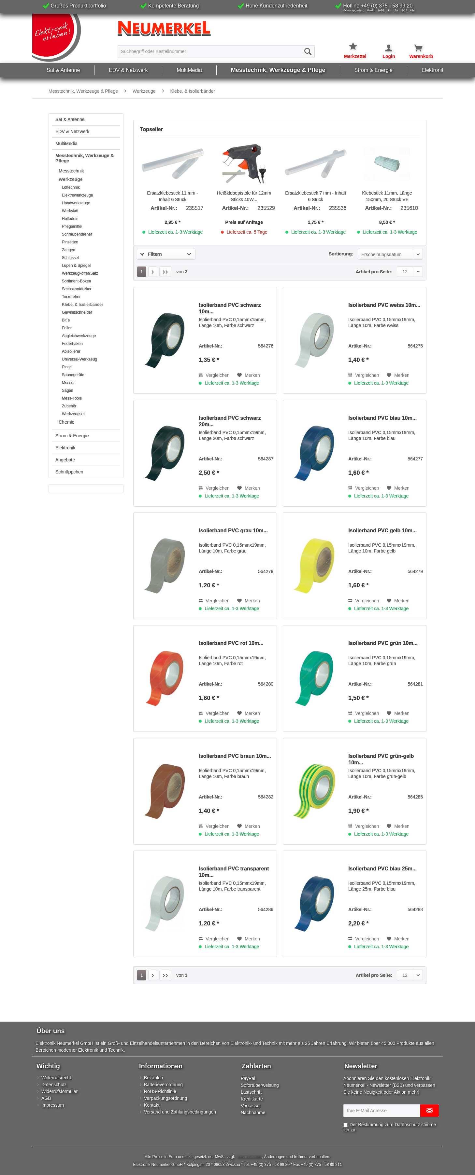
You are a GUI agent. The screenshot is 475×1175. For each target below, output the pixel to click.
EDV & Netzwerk (72, 131)
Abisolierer (71, 351)
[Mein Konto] (384, 48)
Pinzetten (70, 242)
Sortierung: (341, 253)
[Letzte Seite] (165, 271)
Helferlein (70, 218)
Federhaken (72, 343)
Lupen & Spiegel (76, 265)
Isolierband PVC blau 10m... (382, 418)
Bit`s (66, 320)
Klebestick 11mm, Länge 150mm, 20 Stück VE (387, 196)
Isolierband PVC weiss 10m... (384, 305)
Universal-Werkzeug (79, 359)
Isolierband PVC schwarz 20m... (230, 421)
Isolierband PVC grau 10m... (233, 530)
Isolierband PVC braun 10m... (235, 756)
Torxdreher (71, 296)
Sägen (67, 390)
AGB (46, 1098)
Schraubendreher (77, 234)
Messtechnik (71, 170)
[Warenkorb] (414, 48)
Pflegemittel (72, 226)
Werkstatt (70, 211)
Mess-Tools (72, 398)
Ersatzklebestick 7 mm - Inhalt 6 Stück (315, 196)
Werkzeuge (71, 179)
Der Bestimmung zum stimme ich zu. (389, 1127)
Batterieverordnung (163, 1084)
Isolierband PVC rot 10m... (231, 643)
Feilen (67, 328)
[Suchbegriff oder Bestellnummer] (216, 51)
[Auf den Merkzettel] (248, 375)
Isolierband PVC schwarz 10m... (230, 308)
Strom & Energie (72, 435)
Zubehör (69, 406)
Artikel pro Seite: (374, 271)
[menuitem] (216, 51)
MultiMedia (66, 143)
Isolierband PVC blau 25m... (382, 868)
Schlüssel (70, 257)
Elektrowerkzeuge (77, 195)
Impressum (52, 1105)
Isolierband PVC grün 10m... (383, 643)
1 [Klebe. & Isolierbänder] (141, 271)
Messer (68, 382)
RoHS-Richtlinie (160, 1091)
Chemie (66, 422)
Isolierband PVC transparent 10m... (234, 872)
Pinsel (67, 367)
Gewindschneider (77, 312)
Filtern (151, 254)
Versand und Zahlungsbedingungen (180, 1111)
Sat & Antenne (70, 119)
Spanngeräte (73, 375)
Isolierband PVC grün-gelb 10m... (381, 759)
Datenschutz (54, 1084)
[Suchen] (308, 51)
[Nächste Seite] (152, 271)
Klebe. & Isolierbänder (82, 304)
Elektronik (65, 447)
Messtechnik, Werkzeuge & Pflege (84, 158)
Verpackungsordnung (165, 1098)
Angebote (65, 459)
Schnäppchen (69, 471)
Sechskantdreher (77, 289)
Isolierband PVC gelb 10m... (382, 530)
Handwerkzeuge (76, 203)
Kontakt (151, 1105)
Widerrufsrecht (56, 1077)
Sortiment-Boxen (76, 281)
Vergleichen (214, 375)
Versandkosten (249, 1157)
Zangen (68, 250)
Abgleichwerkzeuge (79, 336)
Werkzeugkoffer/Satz (80, 273)
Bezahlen (153, 1077)
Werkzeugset (73, 414)
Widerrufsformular (59, 1091)
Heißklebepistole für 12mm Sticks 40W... (244, 196)
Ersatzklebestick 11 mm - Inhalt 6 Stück (172, 196)
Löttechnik (71, 187)
